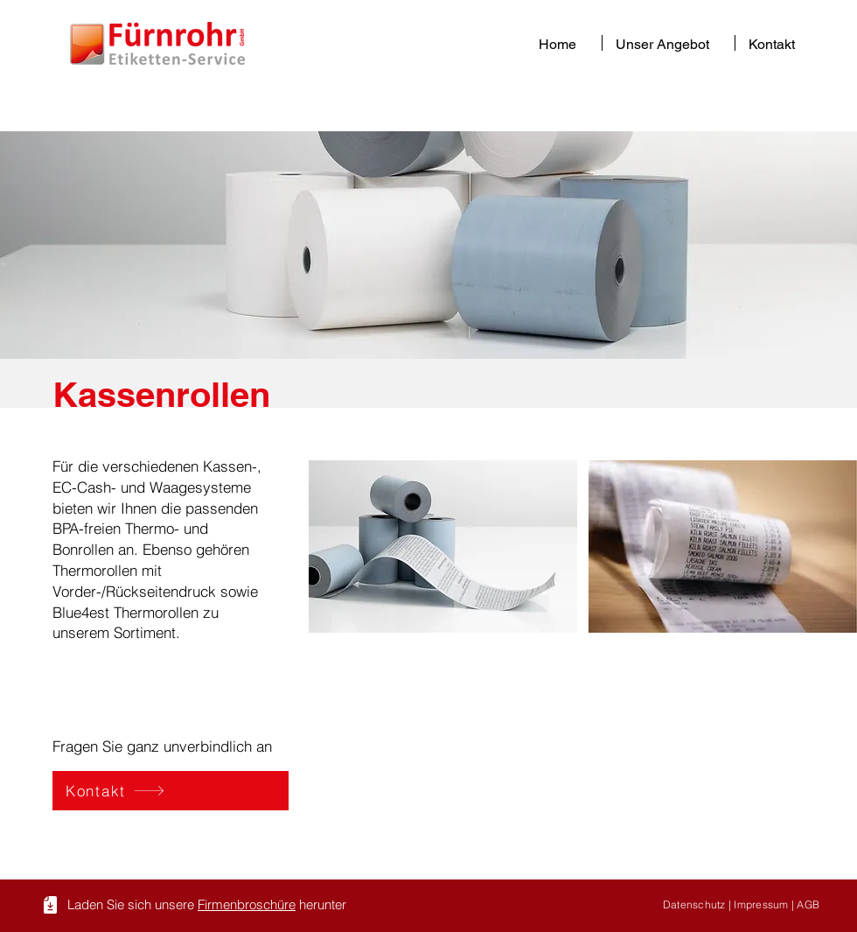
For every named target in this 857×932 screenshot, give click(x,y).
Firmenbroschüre (247, 904)
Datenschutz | (698, 904)
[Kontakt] (170, 790)
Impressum (762, 904)
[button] (669, 43)
